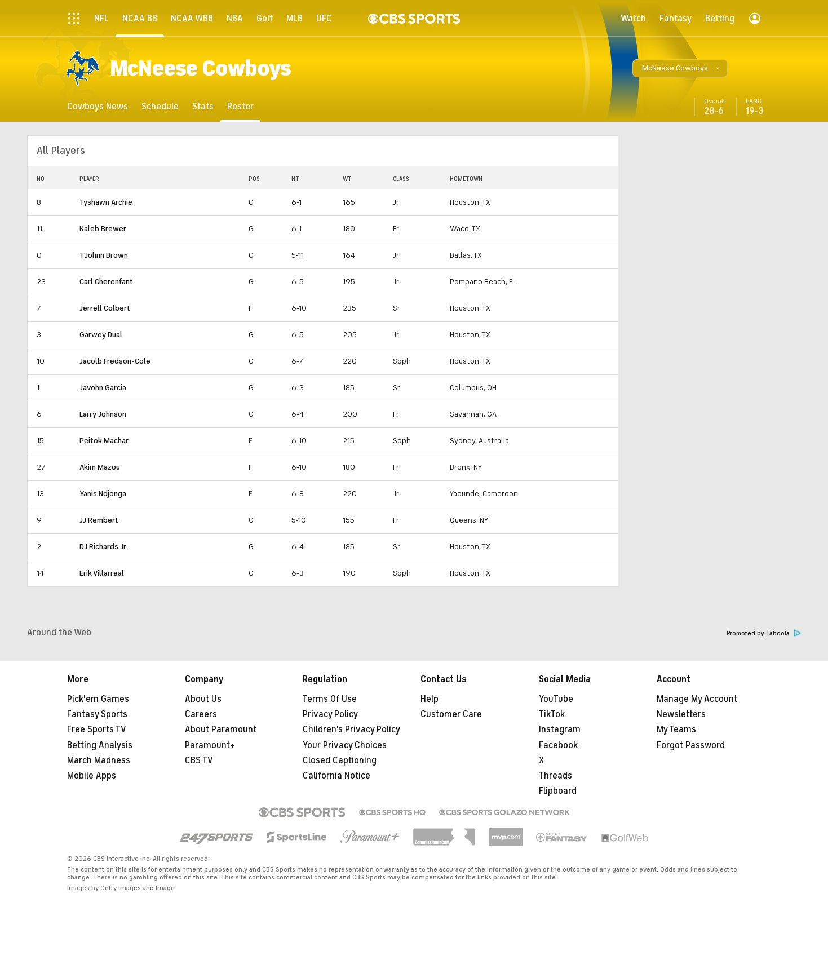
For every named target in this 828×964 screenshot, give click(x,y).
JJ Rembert (98, 520)
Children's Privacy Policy (351, 729)
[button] (680, 68)
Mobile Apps (91, 775)
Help (429, 699)
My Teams (676, 729)
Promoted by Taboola (764, 633)
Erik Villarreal (101, 573)
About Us (203, 699)
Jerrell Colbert (104, 308)
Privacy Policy (330, 714)
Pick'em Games (98, 699)
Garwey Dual (100, 334)
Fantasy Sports (97, 714)
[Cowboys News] (97, 106)
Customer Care (451, 714)
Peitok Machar (104, 440)
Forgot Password (691, 745)
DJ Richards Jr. (103, 546)
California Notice (336, 775)
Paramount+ (210, 745)
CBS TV (199, 760)
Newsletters (681, 714)
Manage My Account (697, 699)
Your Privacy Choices (345, 745)
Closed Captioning (340, 760)
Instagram (560, 729)
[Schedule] (160, 106)
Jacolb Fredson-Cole (114, 361)
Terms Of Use (330, 699)
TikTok (552, 714)
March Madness (98, 760)
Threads (555, 775)
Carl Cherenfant (106, 281)
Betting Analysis (99, 745)
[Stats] (202, 106)
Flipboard (558, 791)
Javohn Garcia (102, 387)
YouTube (556, 699)
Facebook (558, 745)
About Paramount (220, 729)
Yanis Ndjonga (102, 493)
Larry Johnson (102, 414)
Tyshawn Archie (105, 202)
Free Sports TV (96, 729)
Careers (201, 714)
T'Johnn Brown (103, 255)
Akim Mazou (99, 467)
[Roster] (240, 106)
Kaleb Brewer (102, 228)
